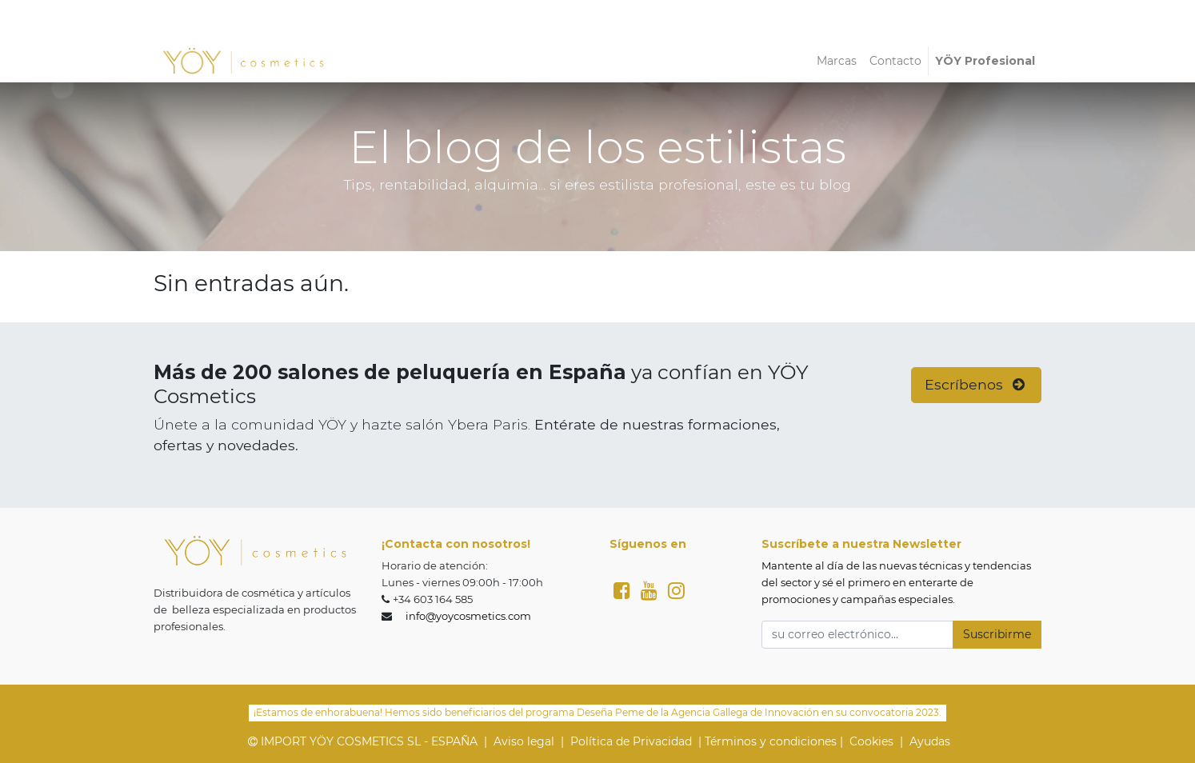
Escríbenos (977, 384)
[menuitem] (836, 61)
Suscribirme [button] (997, 634)
